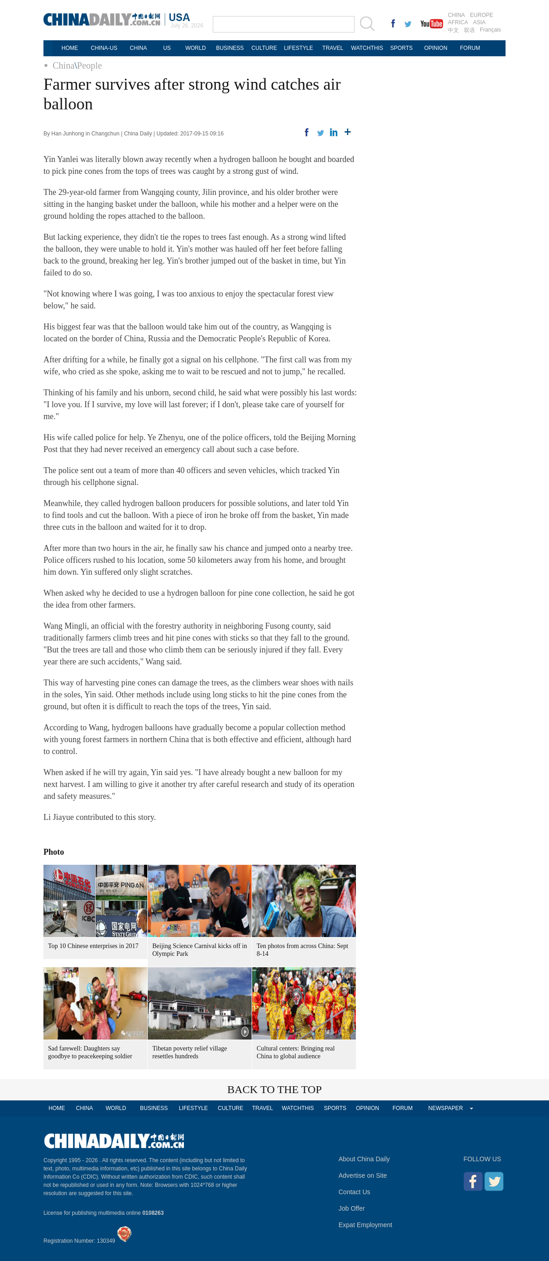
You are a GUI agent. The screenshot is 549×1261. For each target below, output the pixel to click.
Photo (53, 852)
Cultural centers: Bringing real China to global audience (296, 1052)
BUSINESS (230, 48)
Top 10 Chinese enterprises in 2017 (93, 946)
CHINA (456, 15)
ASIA (479, 22)
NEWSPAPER (445, 1108)
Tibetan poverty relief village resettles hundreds (189, 1052)
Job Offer (352, 1208)
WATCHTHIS (367, 48)
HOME (70, 48)
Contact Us (354, 1192)
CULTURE (264, 48)
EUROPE (481, 15)
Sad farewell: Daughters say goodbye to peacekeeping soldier (90, 1052)
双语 (469, 30)
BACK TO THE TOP (274, 1089)
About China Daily (364, 1159)
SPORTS (401, 48)
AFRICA (458, 22)
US (167, 48)
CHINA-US (104, 48)
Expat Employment (366, 1225)
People (89, 65)
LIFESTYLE (298, 48)
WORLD (195, 48)
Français (490, 30)
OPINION (435, 48)
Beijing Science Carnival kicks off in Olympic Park (199, 950)
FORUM (470, 48)
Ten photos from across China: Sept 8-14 (302, 950)
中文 (453, 30)
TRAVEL (333, 48)
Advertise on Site (363, 1175)
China (64, 65)
